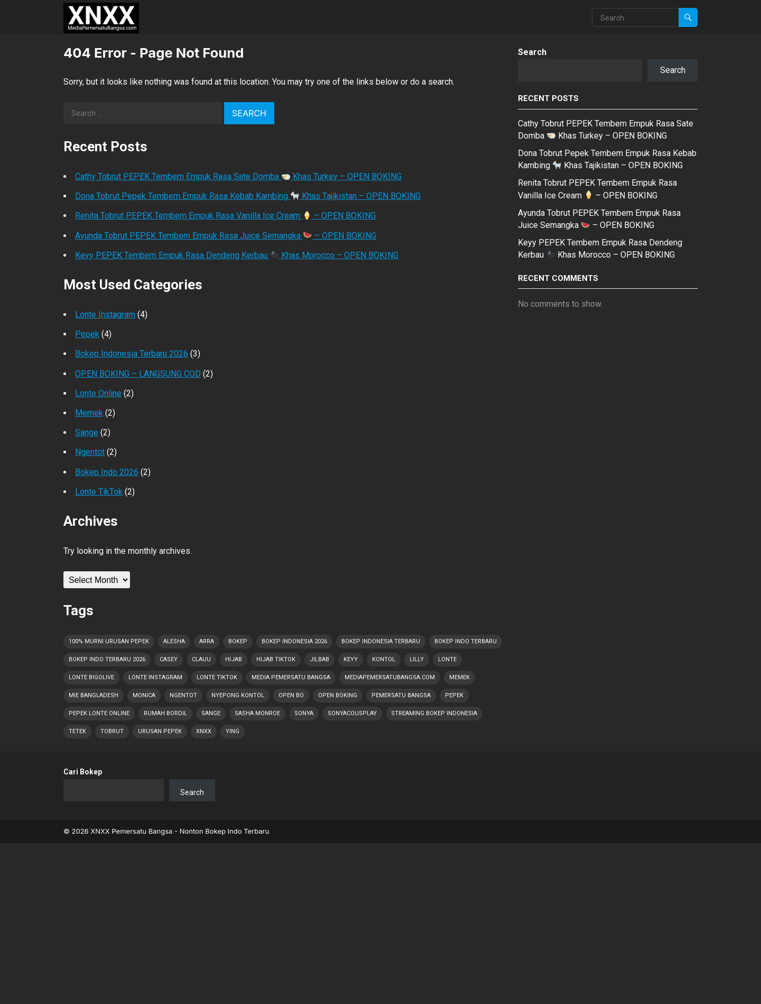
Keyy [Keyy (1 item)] (351, 659)
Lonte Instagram (105, 314)
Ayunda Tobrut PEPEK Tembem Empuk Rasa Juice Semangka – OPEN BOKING (225, 236)
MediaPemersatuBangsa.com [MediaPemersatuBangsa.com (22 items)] (390, 677)
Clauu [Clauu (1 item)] (201, 659)
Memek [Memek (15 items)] (459, 677)
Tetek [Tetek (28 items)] (77, 731)
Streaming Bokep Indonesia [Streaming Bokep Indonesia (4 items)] (434, 713)
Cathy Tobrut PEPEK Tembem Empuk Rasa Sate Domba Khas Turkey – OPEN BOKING (238, 176)
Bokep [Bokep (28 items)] (237, 641)
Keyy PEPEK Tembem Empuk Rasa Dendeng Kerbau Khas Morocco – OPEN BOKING (236, 255)
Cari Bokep (82, 772)
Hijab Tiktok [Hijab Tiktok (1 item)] (275, 659)
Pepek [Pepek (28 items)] (454, 695)
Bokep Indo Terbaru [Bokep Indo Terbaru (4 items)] (465, 641)
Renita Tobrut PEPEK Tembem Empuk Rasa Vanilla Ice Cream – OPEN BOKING (225, 216)
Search (532, 52)
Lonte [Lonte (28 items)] (447, 659)
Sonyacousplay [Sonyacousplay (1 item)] (352, 713)
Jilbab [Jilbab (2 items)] (319, 659)
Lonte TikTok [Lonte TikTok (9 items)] (217, 677)
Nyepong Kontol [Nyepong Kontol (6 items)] (237, 695)
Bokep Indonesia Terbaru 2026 (131, 354)
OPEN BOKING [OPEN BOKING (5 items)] (337, 695)
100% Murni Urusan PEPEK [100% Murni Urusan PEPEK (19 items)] (109, 641)
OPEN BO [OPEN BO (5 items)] (291, 695)
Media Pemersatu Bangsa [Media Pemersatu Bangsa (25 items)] (291, 677)
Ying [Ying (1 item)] (232, 731)
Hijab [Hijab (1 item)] (233, 659)
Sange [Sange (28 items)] (210, 713)
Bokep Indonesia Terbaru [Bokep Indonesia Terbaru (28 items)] (380, 641)
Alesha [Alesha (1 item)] (174, 641)
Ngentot (90, 452)
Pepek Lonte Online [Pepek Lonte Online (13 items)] (99, 713)
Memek (89, 413)
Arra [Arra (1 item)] (206, 641)
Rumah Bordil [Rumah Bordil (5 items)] (165, 713)
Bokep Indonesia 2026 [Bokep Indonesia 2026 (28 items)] (294, 641)
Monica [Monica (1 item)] (144, 695)
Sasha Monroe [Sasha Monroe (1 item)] (257, 713)
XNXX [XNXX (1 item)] (203, 731)
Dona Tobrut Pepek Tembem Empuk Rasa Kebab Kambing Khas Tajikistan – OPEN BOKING (248, 196)
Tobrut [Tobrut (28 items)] (112, 731)
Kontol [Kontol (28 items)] (383, 659)
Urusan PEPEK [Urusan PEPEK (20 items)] (160, 731)
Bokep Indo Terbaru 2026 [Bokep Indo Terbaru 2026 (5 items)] (107, 659)
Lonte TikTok (99, 492)
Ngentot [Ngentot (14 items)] (183, 695)
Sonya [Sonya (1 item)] (303, 713)
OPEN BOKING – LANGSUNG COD (138, 374)
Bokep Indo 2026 (106, 472)
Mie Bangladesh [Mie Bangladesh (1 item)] (93, 695)
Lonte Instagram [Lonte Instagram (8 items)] (155, 677)
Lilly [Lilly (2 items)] (417, 659)
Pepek (87, 334)
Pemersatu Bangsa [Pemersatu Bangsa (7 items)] (401, 695)
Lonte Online (98, 393)
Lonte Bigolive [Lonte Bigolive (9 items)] (91, 677)
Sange (86, 432)
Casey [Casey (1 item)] (169, 659)
